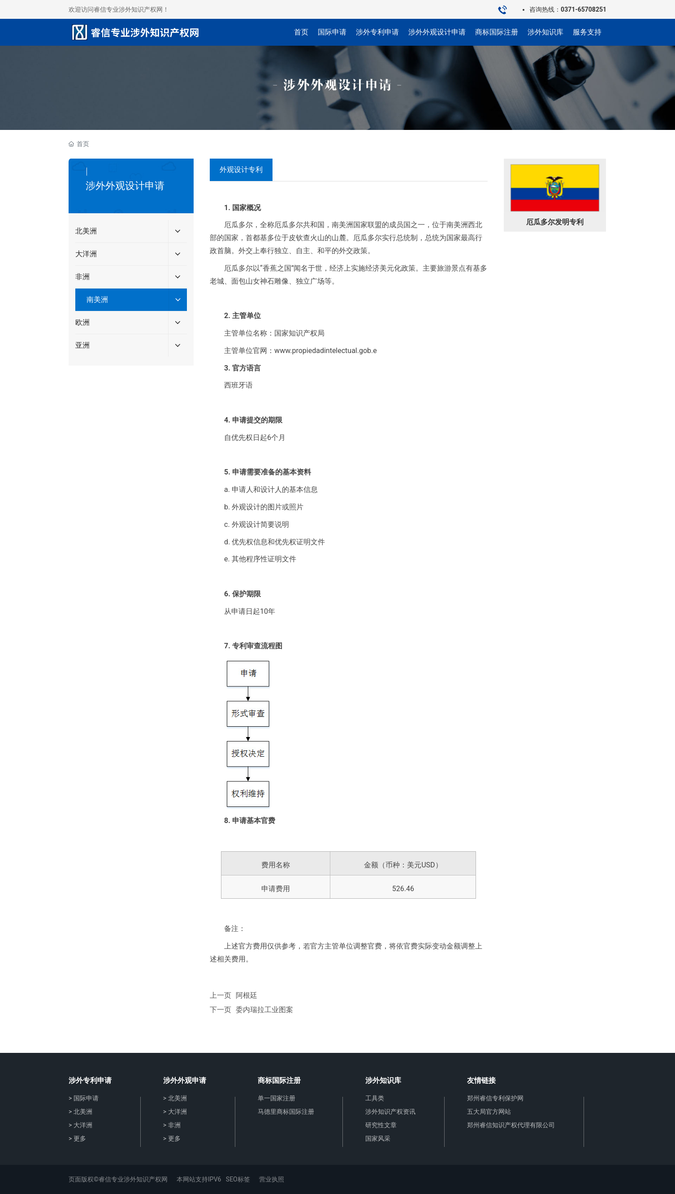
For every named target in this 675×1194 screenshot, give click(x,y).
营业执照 (271, 1179)
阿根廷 (246, 995)
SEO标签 (238, 1179)
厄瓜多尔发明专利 (555, 222)
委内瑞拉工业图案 (264, 1009)
